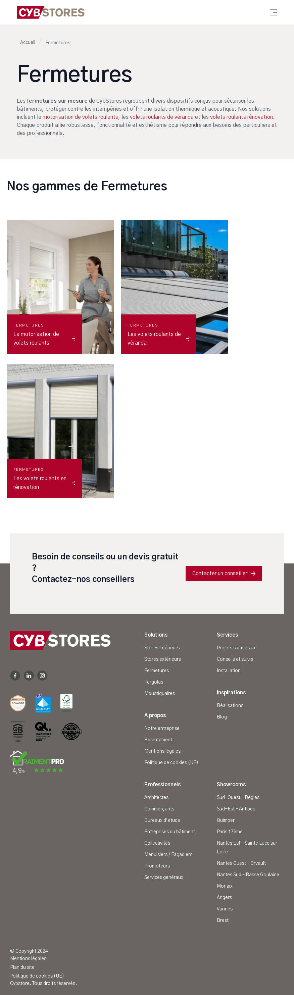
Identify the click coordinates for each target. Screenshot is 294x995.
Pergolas (153, 682)
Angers (224, 897)
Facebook (15, 675)
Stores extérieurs (162, 659)
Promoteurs (157, 866)
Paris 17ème (230, 832)
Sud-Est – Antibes (236, 809)
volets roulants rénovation (241, 117)
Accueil (27, 42)
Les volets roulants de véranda (158, 339)
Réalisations (230, 705)
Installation (229, 670)
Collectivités (157, 843)
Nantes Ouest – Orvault (241, 863)
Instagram (42, 675)
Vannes (225, 909)
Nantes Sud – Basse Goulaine (248, 875)
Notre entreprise (162, 728)
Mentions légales (162, 751)
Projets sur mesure (237, 648)
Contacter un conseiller (223, 573)
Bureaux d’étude (162, 820)
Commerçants (159, 809)
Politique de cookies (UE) (171, 762)
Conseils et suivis (235, 659)
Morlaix (225, 886)
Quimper (226, 820)
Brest (223, 920)
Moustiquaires (159, 693)
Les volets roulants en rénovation (44, 483)
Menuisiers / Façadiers (168, 854)
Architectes (156, 797)
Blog (222, 717)
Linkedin (29, 675)
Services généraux (163, 877)
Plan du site (22, 967)
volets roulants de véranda (162, 117)
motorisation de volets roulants (80, 117)
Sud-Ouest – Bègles (238, 797)
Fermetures (156, 670)
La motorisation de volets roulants (44, 339)
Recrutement (158, 740)
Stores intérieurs (162, 648)
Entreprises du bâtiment (169, 832)
